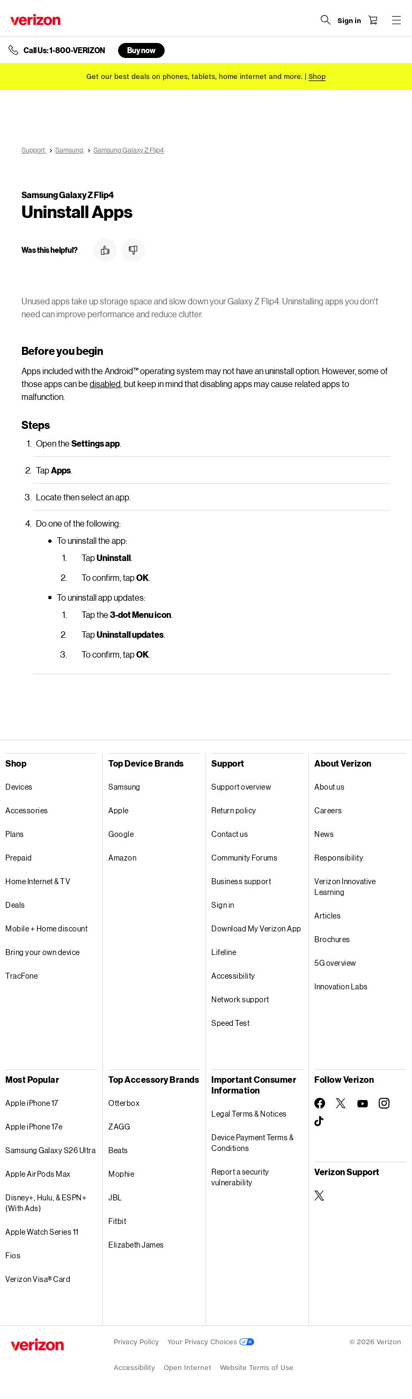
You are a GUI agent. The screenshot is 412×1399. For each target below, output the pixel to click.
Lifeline (223, 952)
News (324, 834)
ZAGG (119, 1126)
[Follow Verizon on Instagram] (384, 1103)
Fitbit (117, 1221)
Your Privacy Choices (210, 1342)
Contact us (229, 834)
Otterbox (123, 1102)
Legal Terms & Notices (249, 1113)
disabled (105, 383)
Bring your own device (42, 952)
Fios (12, 1255)
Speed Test (230, 1023)
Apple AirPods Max (38, 1173)
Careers (328, 810)
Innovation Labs (341, 986)
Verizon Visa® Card (37, 1279)
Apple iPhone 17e (33, 1126)
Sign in (222, 904)
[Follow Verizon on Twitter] (341, 1103)
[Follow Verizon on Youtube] (362, 1103)
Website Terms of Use (256, 1368)
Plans (14, 834)
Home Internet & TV (37, 881)
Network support (240, 999)
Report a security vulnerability (240, 1177)
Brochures (332, 939)
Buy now (141, 50)
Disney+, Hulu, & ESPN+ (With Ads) (45, 1203)
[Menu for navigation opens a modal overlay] (396, 20)
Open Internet (187, 1368)
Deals (15, 904)
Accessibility (233, 975)
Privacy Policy (136, 1342)
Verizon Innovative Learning (345, 887)
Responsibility (338, 857)
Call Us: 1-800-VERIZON (64, 50)
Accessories (26, 810)
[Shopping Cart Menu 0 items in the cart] (372, 20)
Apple (118, 810)
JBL (115, 1197)
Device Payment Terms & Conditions (252, 1143)
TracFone (21, 975)
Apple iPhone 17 (31, 1102)
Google (121, 834)
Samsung (124, 786)
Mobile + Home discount (46, 928)
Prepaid (18, 857)
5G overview (335, 962)
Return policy (233, 810)
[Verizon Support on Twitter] (319, 1195)
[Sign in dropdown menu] (348, 21)
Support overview (241, 786)
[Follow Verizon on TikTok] (319, 1121)
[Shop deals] (317, 76)
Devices (19, 786)
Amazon (122, 857)
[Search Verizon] (325, 20)
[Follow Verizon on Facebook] (319, 1103)
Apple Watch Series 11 (42, 1231)
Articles (327, 915)
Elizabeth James (136, 1244)
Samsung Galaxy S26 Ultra (50, 1150)
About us (329, 786)
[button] (105, 250)
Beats (118, 1150)
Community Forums (244, 857)
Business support (241, 881)
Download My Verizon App (256, 928)
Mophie (121, 1173)
